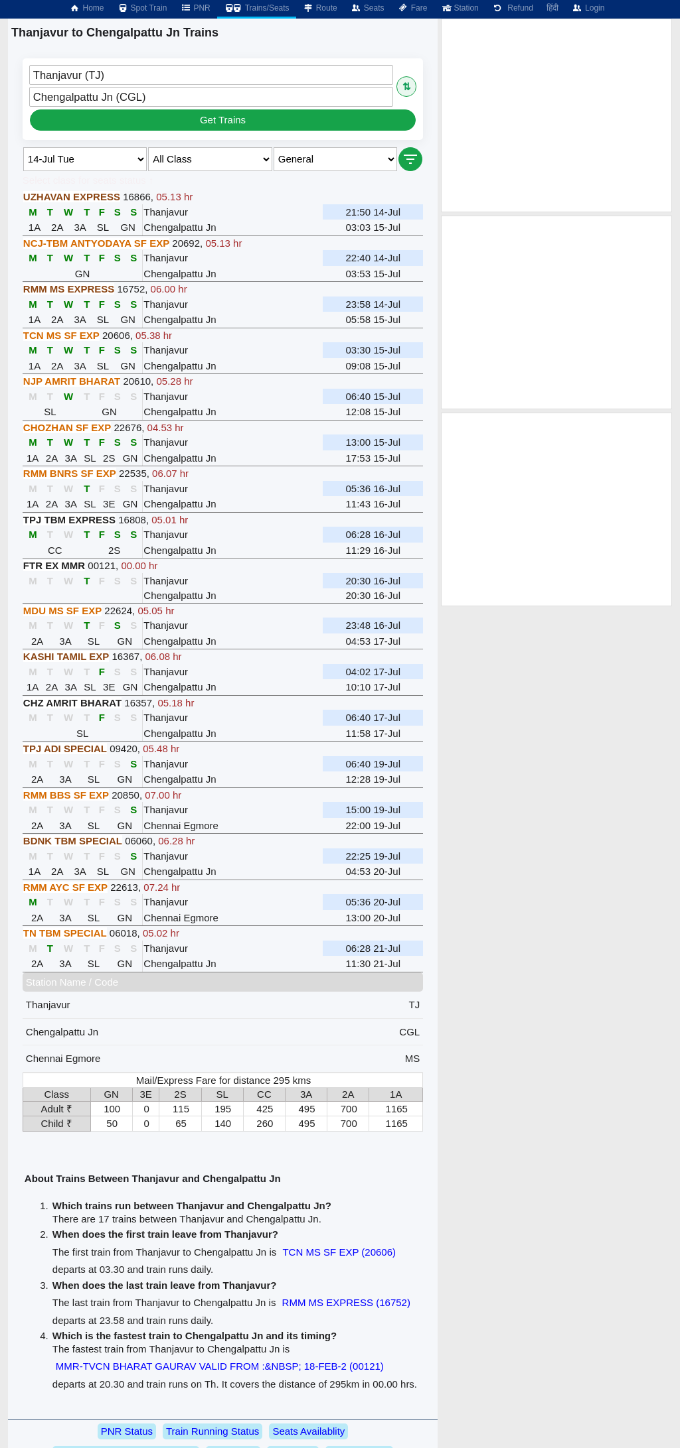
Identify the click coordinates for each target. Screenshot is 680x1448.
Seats (367, 8)
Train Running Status (212, 1431)
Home (86, 8)
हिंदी (552, 8)
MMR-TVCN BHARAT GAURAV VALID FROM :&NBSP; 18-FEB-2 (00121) (220, 1366)
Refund (512, 8)
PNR (195, 8)
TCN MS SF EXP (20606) (339, 1252)
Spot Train (142, 8)
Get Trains (223, 119)
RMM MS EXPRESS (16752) (346, 1302)
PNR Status (127, 1431)
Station (459, 8)
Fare (413, 8)
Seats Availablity (308, 1431)
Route (320, 8)
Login (588, 8)
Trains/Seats (257, 8)
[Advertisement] (556, 115)
